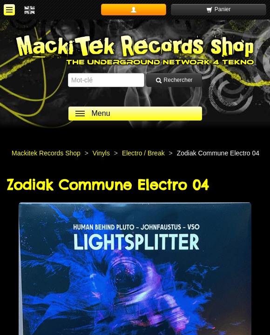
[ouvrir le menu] (9, 9)
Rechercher (173, 80)
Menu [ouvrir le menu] (101, 113)
